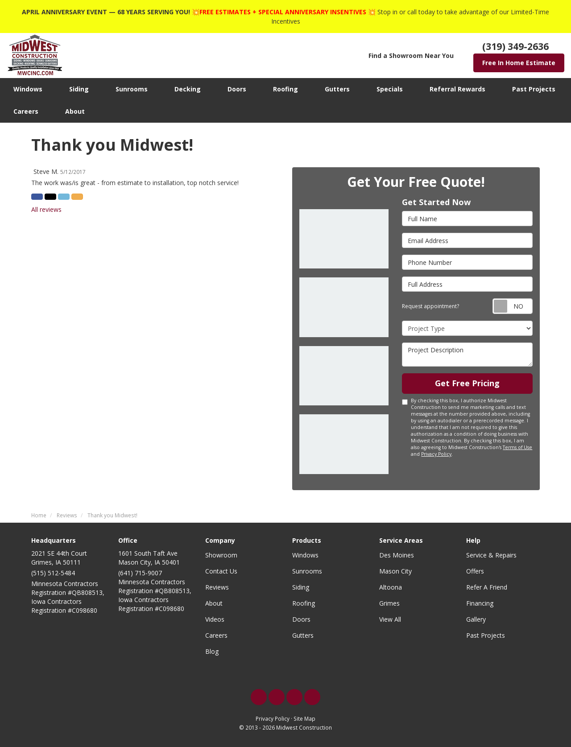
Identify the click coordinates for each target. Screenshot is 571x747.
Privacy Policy (436, 454)
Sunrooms (307, 571)
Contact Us (221, 571)
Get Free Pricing (467, 383)
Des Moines (396, 555)
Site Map (304, 718)
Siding (300, 587)
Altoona (390, 587)
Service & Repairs (491, 555)
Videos (214, 619)
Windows (305, 555)
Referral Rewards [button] (457, 89)
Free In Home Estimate (518, 62)
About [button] (75, 111)
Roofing (303, 603)
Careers (216, 635)
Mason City (395, 571)
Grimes (389, 603)
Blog (212, 651)
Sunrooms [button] (132, 89)
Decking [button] (187, 89)
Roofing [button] (285, 89)
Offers (475, 571)
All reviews (46, 209)
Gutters (303, 635)
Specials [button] (390, 89)
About (214, 603)
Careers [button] (25, 111)
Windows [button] (27, 89)
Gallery (476, 619)
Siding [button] (79, 89)
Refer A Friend (486, 587)
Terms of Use (517, 447)
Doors (301, 619)
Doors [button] (237, 89)
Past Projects (485, 635)
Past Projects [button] (533, 89)
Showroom (221, 555)
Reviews (217, 587)
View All (390, 619)
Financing (479, 603)
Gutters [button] (337, 89)
